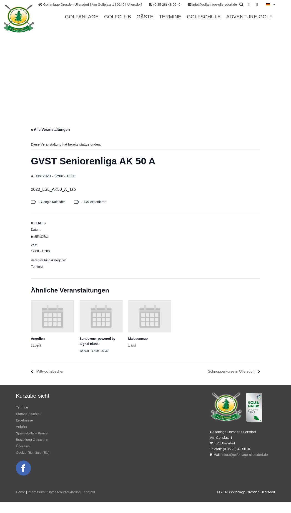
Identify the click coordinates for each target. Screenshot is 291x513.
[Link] (22, 19)
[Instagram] (257, 4)
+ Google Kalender (51, 202)
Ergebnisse (24, 420)
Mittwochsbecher (49, 371)
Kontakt (89, 492)
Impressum (36, 492)
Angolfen (38, 338)
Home (20, 492)
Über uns (23, 446)
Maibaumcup (138, 338)
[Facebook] (249, 4)
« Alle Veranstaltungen (50, 129)
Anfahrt (21, 427)
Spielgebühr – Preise (32, 433)
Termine (22, 407)
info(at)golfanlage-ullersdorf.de (244, 454)
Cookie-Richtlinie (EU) (33, 452)
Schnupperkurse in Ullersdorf (232, 371)
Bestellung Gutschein (32, 439)
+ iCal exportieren (93, 202)
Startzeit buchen (28, 414)
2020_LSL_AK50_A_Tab (53, 189)
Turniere (37, 266)
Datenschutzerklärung (64, 492)
